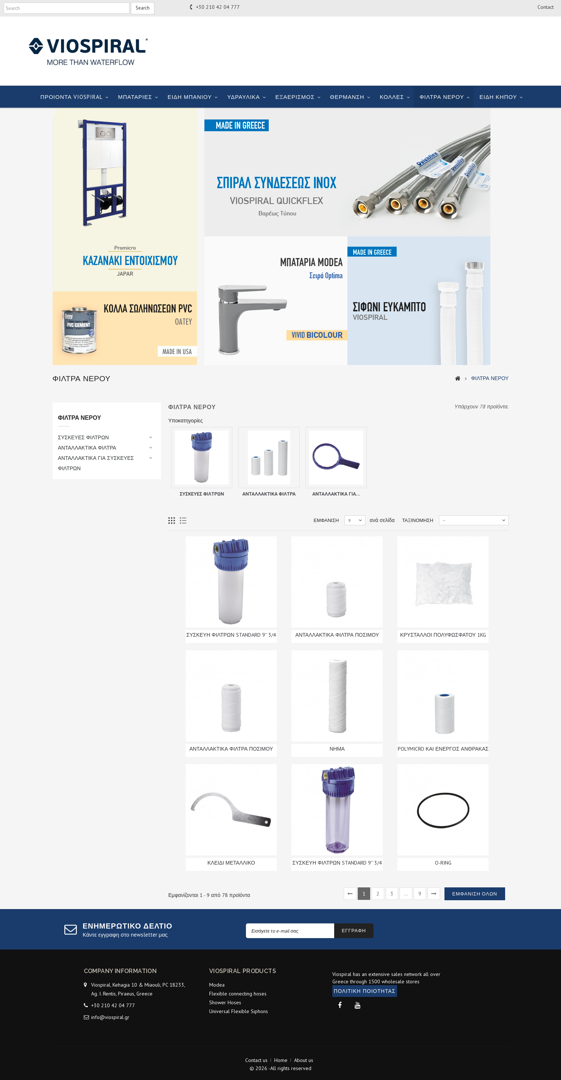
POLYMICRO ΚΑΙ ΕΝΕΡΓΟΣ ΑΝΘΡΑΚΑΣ (443, 748)
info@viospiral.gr (110, 1017)
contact (545, 7)
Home (280, 1060)
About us (303, 1060)
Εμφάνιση (326, 520)
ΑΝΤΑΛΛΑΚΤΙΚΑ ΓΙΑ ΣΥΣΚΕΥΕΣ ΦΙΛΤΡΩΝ (96, 463)
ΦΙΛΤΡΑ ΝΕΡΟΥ (441, 96)
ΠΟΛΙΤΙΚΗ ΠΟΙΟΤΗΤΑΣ (365, 991)
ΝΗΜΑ (336, 748)
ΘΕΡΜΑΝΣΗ (347, 96)
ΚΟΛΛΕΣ (392, 96)
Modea (217, 984)
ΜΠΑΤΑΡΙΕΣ (135, 96)
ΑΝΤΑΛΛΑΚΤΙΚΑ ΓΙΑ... (336, 494)
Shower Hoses (225, 1002)
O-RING (443, 862)
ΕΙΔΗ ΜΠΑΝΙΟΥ (190, 96)
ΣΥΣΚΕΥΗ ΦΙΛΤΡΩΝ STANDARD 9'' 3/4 (231, 635)
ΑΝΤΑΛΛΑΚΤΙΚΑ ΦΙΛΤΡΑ (87, 447)
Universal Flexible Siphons (238, 1011)
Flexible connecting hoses (238, 993)
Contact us (256, 1060)
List (183, 520)
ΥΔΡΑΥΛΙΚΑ (243, 96)
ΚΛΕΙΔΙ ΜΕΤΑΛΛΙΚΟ (231, 862)
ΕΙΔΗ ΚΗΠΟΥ (498, 96)
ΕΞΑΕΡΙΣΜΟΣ (295, 96)
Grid (171, 520)
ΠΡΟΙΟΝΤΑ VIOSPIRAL (71, 96)
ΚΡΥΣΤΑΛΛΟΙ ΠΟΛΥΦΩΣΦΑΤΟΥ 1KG (443, 635)
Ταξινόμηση (417, 520)
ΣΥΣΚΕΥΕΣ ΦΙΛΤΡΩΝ (83, 437)
